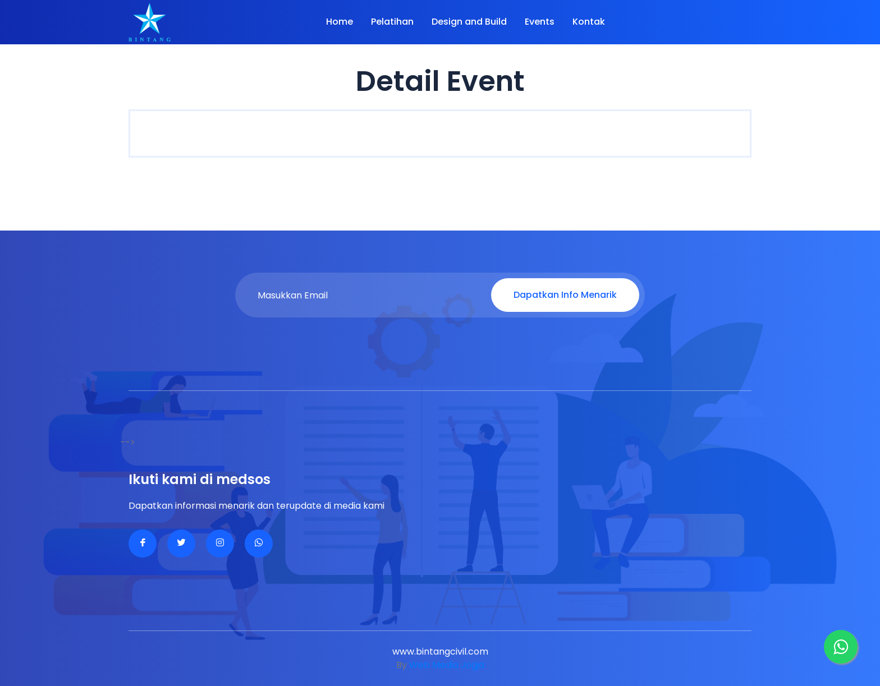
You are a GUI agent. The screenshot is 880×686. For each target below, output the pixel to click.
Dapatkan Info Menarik (565, 294)
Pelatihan (392, 21)
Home (339, 21)
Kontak (588, 21)
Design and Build (469, 21)
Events (539, 21)
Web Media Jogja (446, 665)
